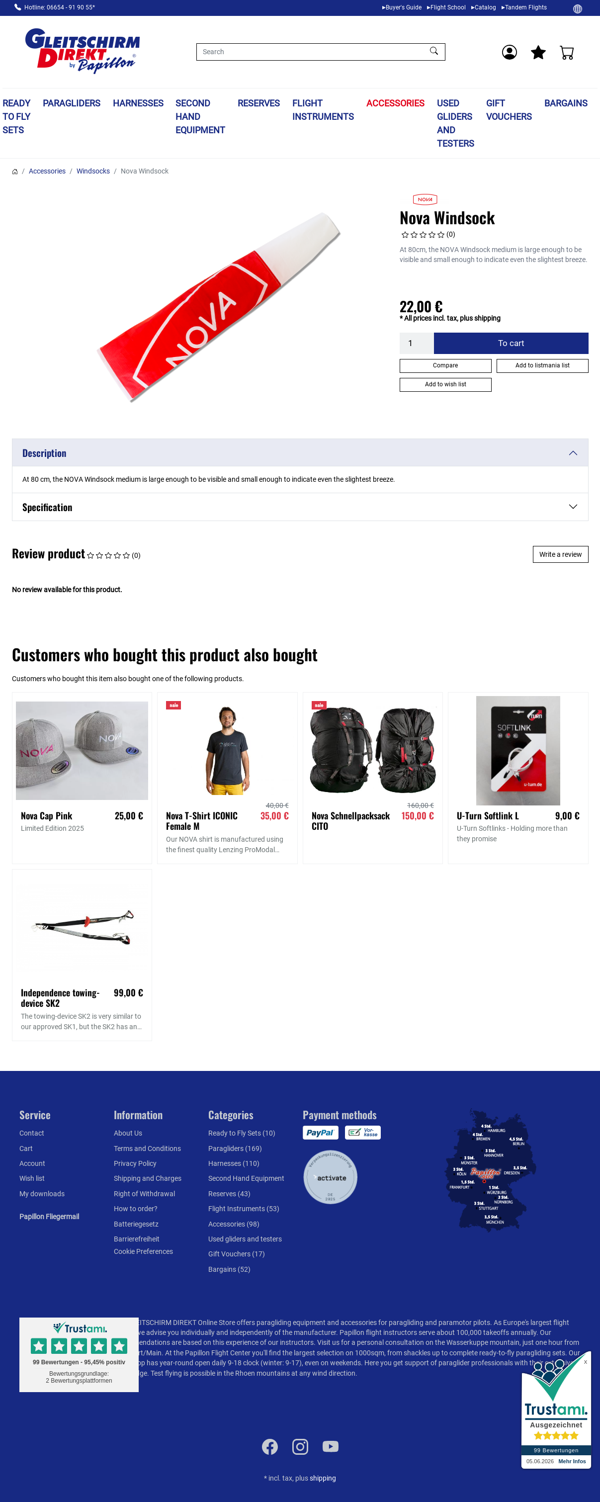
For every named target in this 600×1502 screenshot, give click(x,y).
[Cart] (567, 52)
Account (32, 1163)
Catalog (485, 7)
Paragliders (71, 103)
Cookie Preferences (143, 1251)
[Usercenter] (509, 52)
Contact (31, 1133)
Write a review (560, 554)
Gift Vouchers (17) (236, 1254)
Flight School (448, 7)
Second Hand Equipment (200, 116)
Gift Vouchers (509, 110)
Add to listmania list (542, 365)
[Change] (578, 8)
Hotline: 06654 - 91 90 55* (59, 7)
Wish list (32, 1178)
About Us (128, 1133)
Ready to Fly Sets (16, 116)
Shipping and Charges (147, 1178)
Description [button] (44, 452)
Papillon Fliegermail (49, 1217)
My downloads (42, 1194)
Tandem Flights (526, 7)
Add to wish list (445, 384)
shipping (323, 1478)
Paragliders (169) (235, 1148)
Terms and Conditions (147, 1148)
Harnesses (138, 103)
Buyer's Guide (404, 7)
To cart (511, 343)
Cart (26, 1148)
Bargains (566, 103)
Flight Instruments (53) (243, 1209)
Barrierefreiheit (137, 1239)
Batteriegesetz (136, 1224)
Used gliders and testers (455, 123)
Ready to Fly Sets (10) (241, 1133)
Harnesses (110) (233, 1163)
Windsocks (93, 171)
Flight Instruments (323, 110)
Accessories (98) (233, 1224)
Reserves (259, 103)
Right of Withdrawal (144, 1194)
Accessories (395, 103)
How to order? (136, 1209)
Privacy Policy (135, 1163)
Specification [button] (47, 507)
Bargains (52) (229, 1269)
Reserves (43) (229, 1194)
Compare (445, 365)
